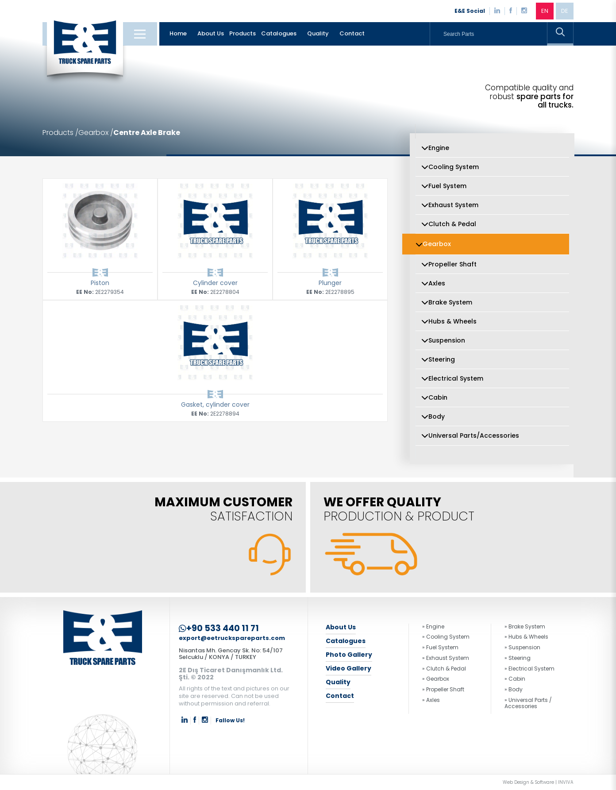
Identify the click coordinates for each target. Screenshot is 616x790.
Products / (60, 133)
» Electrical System (529, 669)
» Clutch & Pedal (444, 669)
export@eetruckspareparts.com (232, 638)
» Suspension (522, 647)
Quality (318, 33)
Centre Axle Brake (146, 133)
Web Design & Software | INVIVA (538, 782)
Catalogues (278, 33)
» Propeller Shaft (443, 689)
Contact (352, 33)
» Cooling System (446, 637)
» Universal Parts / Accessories (528, 703)
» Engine (433, 627)
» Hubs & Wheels (526, 637)
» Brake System (524, 627)
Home (178, 33)
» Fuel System (440, 647)
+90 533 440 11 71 (219, 628)
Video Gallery (348, 668)
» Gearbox (435, 679)
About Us (210, 33)
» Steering (517, 658)
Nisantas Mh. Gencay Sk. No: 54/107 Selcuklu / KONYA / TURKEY (231, 653)
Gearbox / (95, 133)
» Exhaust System (445, 658)
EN (544, 11)
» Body (513, 689)
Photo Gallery (349, 654)
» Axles (431, 700)
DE (564, 11)
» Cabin (514, 679)
